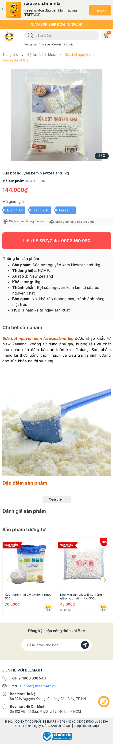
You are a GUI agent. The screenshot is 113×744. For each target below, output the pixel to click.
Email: (33, 686)
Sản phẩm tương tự (24, 529)
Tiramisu (44, 44)
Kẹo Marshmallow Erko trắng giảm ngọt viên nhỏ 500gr (81, 596)
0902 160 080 (75, 240)
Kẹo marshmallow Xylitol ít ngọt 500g (28, 596)
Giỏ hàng (107, 34)
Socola (68, 44)
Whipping (30, 44)
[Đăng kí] (84, 645)
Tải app (100, 10)
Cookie (57, 44)
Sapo (96, 726)
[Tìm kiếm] (30, 35)
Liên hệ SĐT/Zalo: (56, 240)
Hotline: (28, 678)
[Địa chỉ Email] (56, 645)
